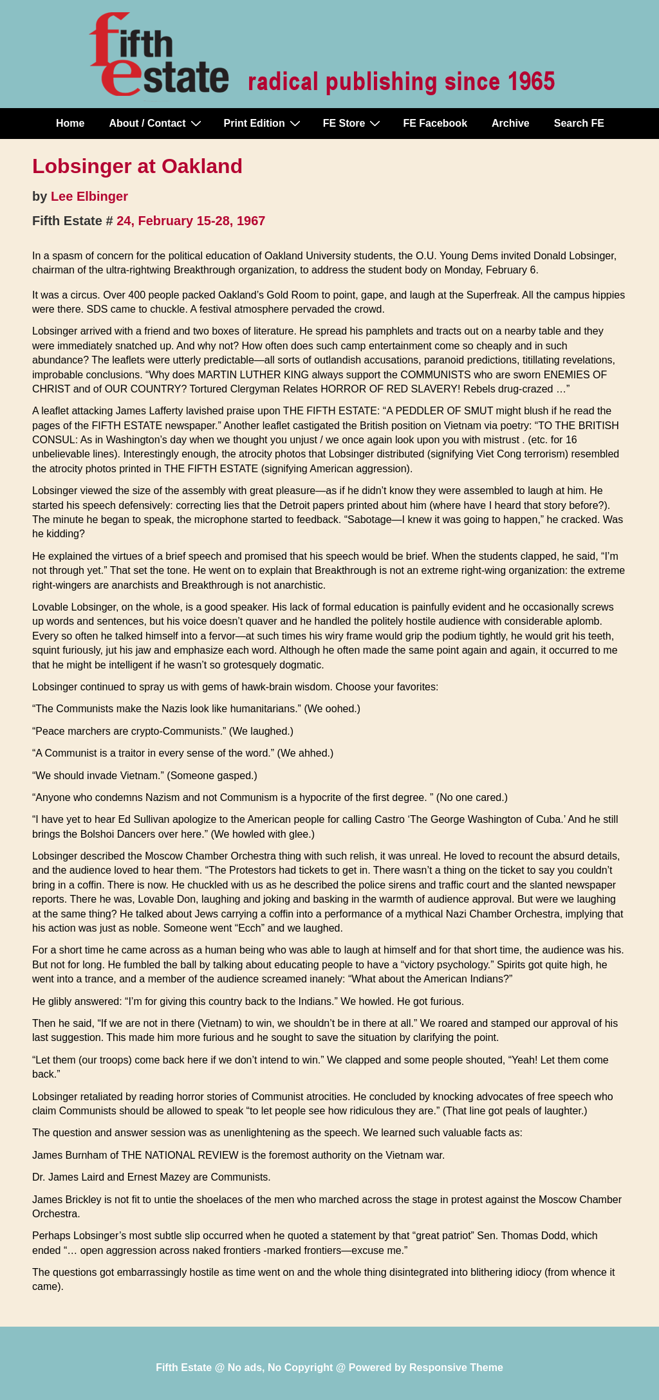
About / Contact (156, 123)
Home (70, 123)
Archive (511, 123)
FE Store (353, 123)
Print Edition (264, 123)
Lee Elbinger (89, 196)
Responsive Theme (456, 1367)
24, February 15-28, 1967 (190, 221)
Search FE (579, 123)
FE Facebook (435, 123)
